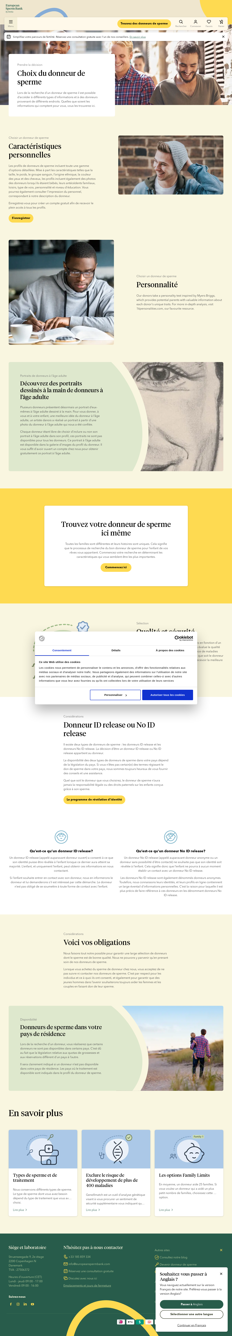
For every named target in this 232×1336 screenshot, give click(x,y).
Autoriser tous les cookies (168, 694)
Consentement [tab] (61, 650)
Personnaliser (115, 694)
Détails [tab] (116, 650)
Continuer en (191, 1325)
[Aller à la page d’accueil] (14, 8)
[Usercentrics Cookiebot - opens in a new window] (177, 638)
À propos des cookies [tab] (170, 650)
